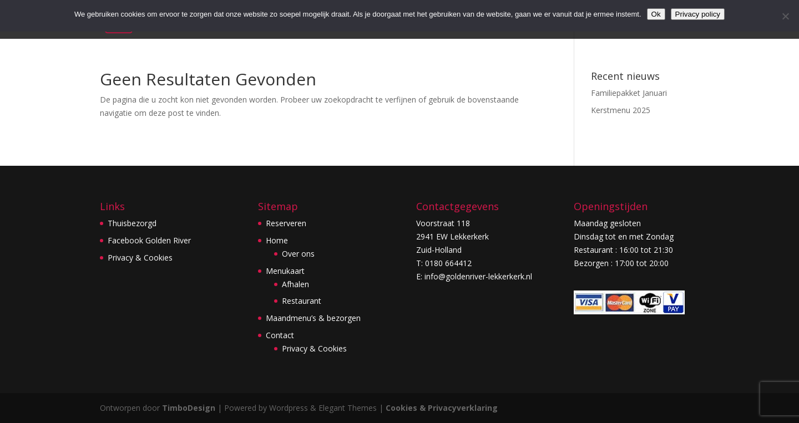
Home (277, 240)
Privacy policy (697, 14)
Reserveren (286, 223)
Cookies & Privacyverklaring (442, 407)
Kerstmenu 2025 (620, 110)
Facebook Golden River (149, 240)
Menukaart (285, 271)
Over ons (298, 253)
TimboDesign (188, 407)
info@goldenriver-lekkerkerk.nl (478, 276)
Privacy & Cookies (140, 257)
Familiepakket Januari (629, 93)
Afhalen (295, 284)
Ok (656, 14)
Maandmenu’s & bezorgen (313, 318)
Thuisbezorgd (132, 223)
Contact (280, 335)
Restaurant (301, 300)
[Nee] (785, 16)
